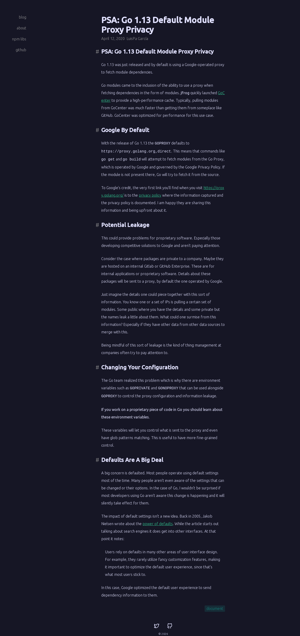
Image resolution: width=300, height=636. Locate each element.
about (21, 28)
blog (22, 17)
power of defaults (157, 521)
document (214, 606)
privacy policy (150, 194)
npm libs (19, 39)
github (21, 50)
